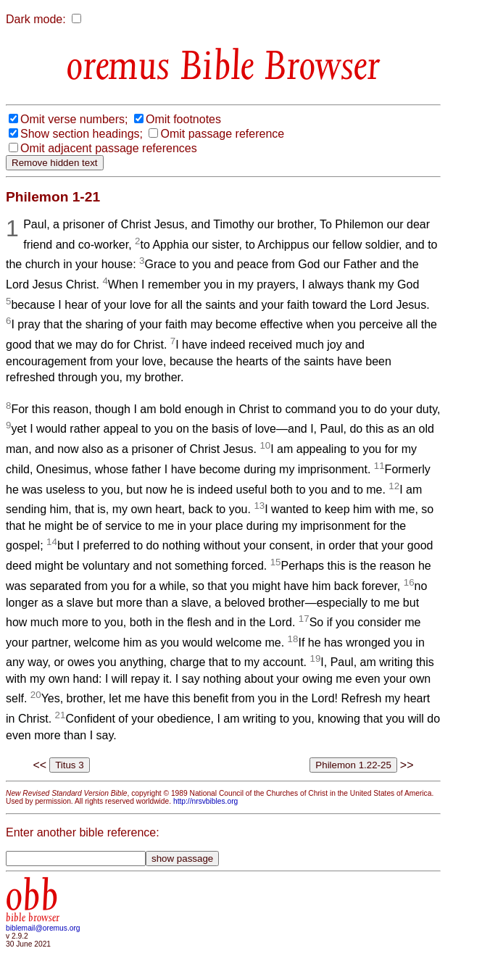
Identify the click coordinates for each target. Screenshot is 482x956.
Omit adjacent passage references (108, 148)
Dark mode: (36, 19)
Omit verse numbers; (74, 119)
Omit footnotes (183, 119)
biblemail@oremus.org (43, 928)
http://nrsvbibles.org (205, 801)
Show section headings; (81, 134)
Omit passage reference (222, 134)
